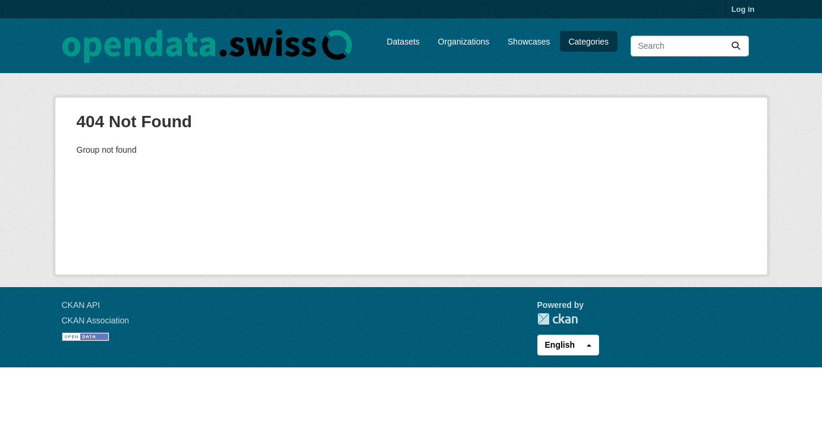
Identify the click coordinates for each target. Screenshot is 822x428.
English (560, 345)
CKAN (557, 319)
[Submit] (736, 46)
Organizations (463, 41)
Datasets (403, 41)
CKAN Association (96, 320)
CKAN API (81, 305)
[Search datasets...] (690, 46)
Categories (588, 41)
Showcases (529, 41)
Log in (743, 9)
